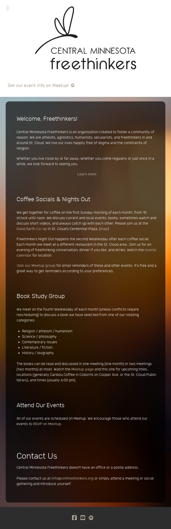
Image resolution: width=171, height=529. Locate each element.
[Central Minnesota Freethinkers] (85, 43)
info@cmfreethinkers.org (72, 478)
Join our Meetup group (36, 266)
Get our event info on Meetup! (41, 85)
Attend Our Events (41, 405)
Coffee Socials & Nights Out (53, 199)
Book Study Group (41, 296)
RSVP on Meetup (47, 424)
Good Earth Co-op (32, 229)
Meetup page (82, 369)
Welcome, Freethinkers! (47, 118)
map (104, 229)
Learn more (86, 174)
